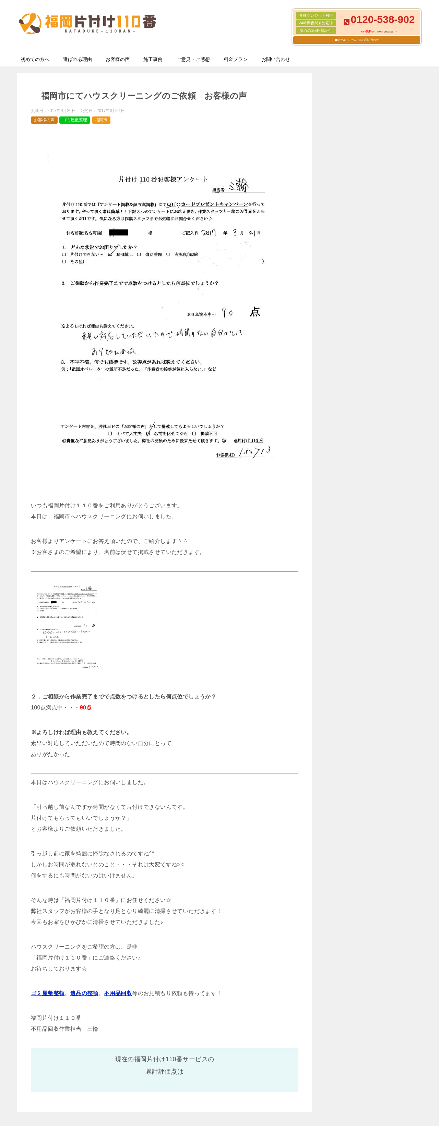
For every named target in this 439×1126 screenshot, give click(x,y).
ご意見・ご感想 (193, 59)
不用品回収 (118, 993)
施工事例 (153, 59)
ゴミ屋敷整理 (74, 119)
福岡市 (101, 119)
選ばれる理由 (77, 59)
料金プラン (236, 59)
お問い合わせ (275, 59)
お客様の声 (118, 59)
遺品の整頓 (84, 993)
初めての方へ (35, 59)
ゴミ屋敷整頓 (47, 993)
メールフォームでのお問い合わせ (358, 39)
